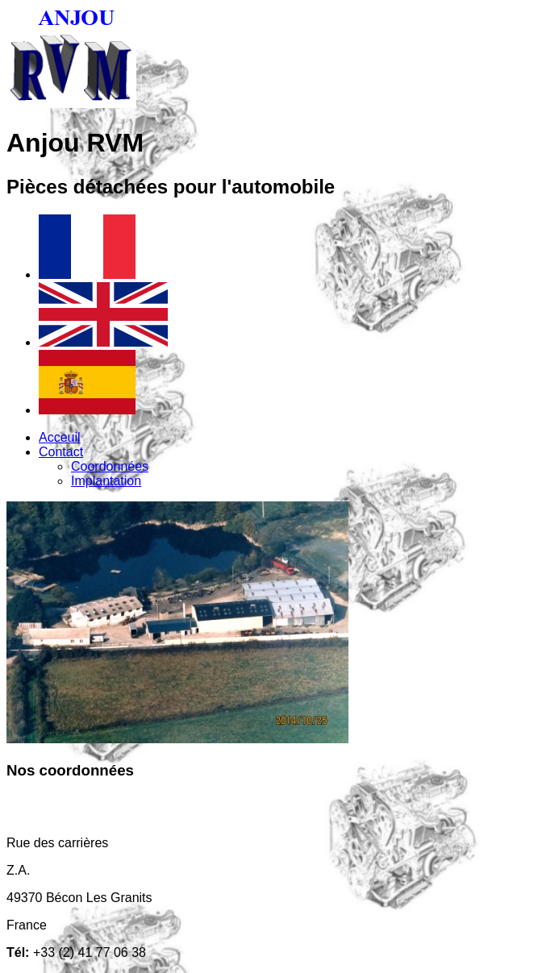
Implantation (106, 481)
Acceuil (60, 437)
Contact (61, 452)
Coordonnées (109, 466)
